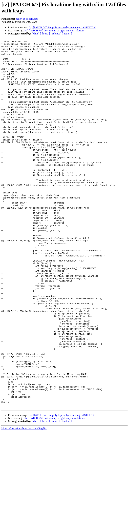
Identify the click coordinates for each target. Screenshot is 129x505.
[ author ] (67, 33)
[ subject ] (56, 33)
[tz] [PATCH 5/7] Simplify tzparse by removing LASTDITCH (62, 27)
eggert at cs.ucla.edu (27, 18)
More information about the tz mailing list (24, 502)
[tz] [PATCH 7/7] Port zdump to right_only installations (54, 30)
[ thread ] (45, 33)
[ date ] (35, 33)
